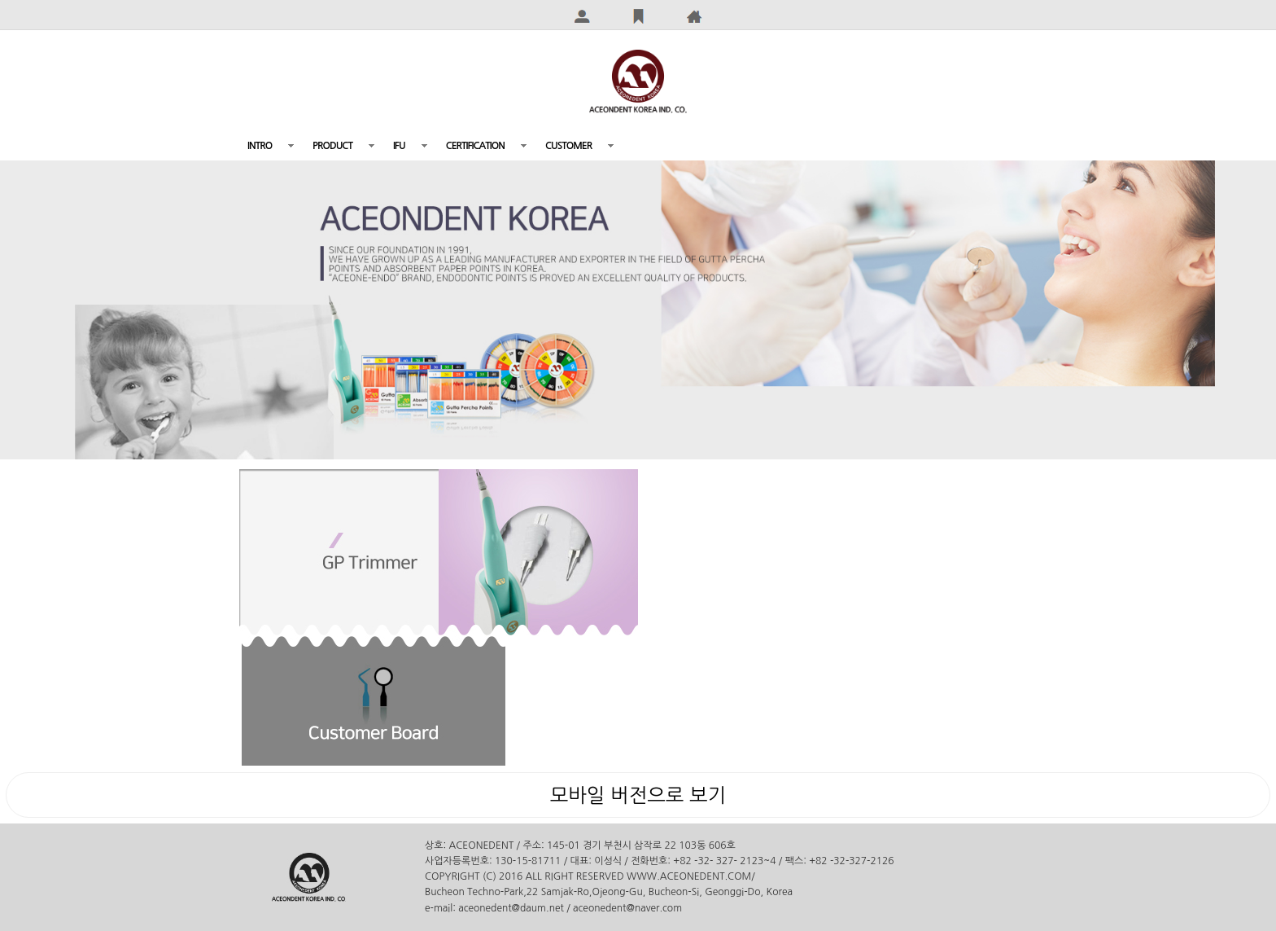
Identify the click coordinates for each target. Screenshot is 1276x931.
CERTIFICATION (475, 146)
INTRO (259, 146)
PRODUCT (332, 146)
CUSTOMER (568, 146)
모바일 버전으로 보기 (638, 795)
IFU (399, 146)
